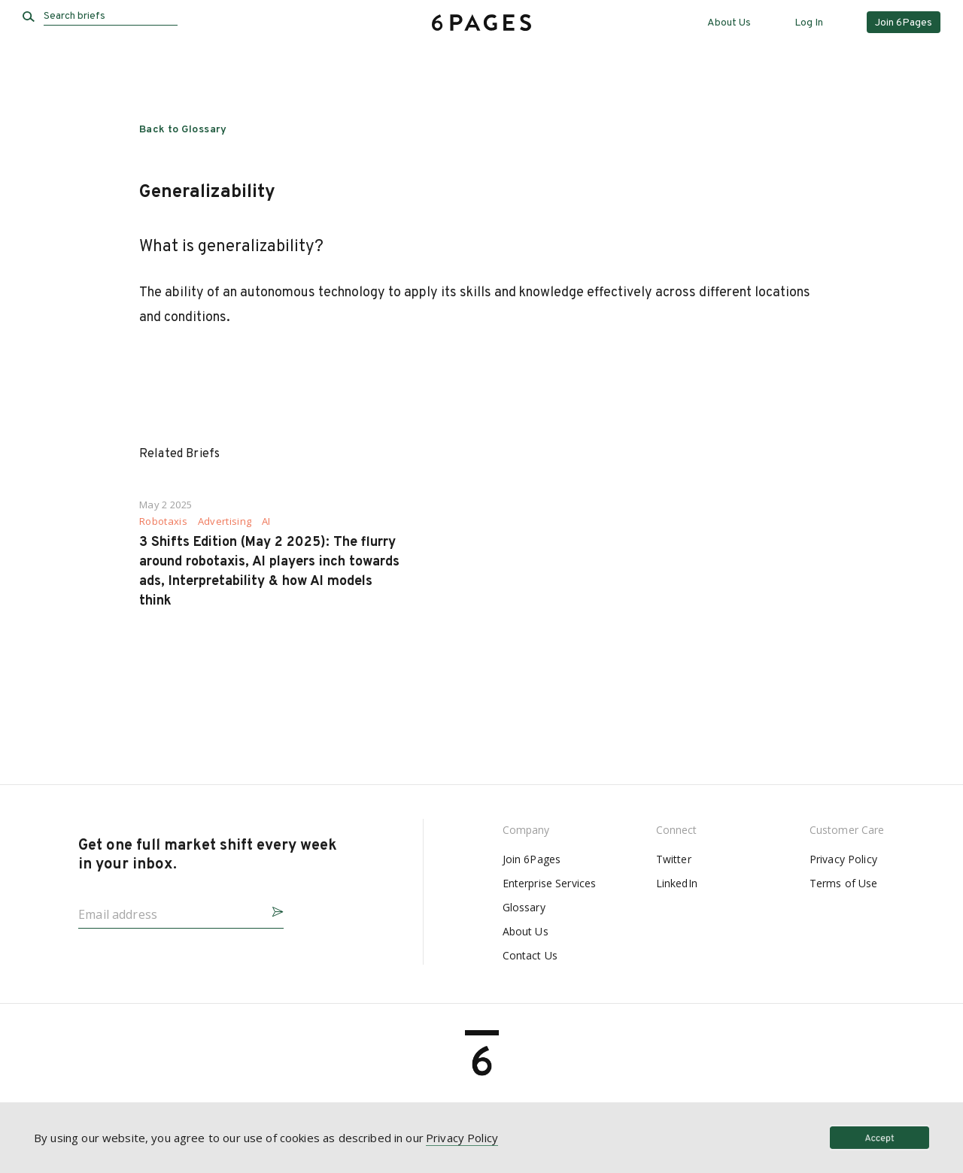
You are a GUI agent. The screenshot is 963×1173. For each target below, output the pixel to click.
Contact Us (530, 955)
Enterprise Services (550, 883)
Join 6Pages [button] (903, 23)
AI (266, 521)
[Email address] (169, 910)
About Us (729, 23)
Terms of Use (844, 883)
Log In (808, 23)
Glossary (524, 907)
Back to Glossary (183, 129)
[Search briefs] (111, 17)
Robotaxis (163, 521)
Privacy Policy (843, 859)
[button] (272, 909)
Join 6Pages (532, 859)
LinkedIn (676, 883)
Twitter (673, 859)
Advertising (225, 521)
